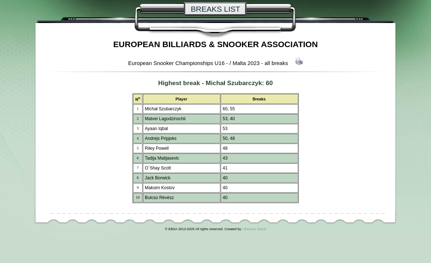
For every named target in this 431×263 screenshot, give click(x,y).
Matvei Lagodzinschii (165, 118)
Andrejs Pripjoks (161, 138)
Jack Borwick (158, 177)
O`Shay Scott (158, 168)
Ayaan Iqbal (156, 128)
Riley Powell (157, 148)
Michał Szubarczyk (234, 83)
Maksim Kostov (160, 187)
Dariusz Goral (255, 229)
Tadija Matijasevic (162, 158)
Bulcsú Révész (159, 197)
